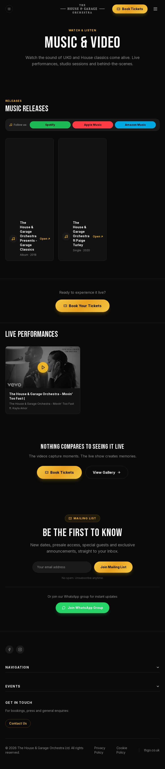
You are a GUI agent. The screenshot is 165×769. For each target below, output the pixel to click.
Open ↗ (45, 238)
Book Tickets (130, 9)
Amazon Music (135, 124)
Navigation (82, 667)
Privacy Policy (99, 750)
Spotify (50, 124)
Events (82, 686)
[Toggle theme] (9, 9)
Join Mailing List (113, 567)
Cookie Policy (121, 750)
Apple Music (93, 124)
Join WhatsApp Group (82, 608)
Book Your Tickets (82, 306)
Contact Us (18, 723)
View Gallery (107, 472)
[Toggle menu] (155, 9)
